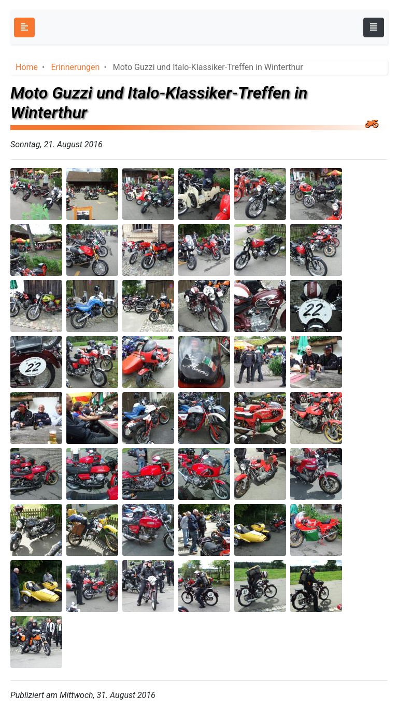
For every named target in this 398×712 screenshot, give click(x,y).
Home (27, 67)
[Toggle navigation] (373, 27)
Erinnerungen (75, 67)
